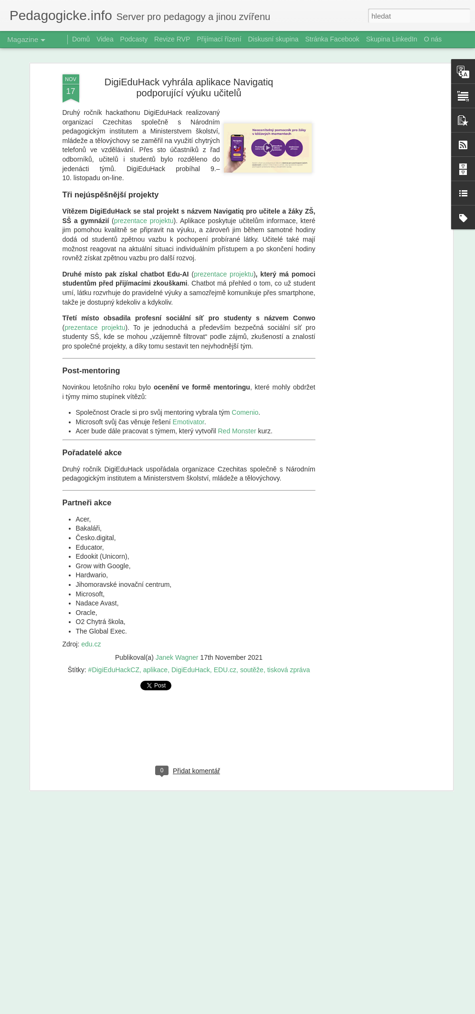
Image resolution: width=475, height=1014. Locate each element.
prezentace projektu (144, 194)
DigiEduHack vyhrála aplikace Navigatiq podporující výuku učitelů (189, 61)
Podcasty (134, 39)
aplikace (155, 643)
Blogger (287, 1009)
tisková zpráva (288, 643)
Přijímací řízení (219, 39)
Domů (81, 39)
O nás (433, 39)
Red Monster (237, 405)
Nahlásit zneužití (318, 1009)
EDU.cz (225, 643)
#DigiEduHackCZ (113, 643)
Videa (105, 39)
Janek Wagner (177, 631)
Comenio (245, 385)
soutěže (252, 643)
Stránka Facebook (332, 39)
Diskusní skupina (273, 39)
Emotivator (188, 395)
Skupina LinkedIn (391, 39)
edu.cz (91, 617)
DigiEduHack (190, 643)
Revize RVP (172, 39)
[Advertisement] (368, 198)
